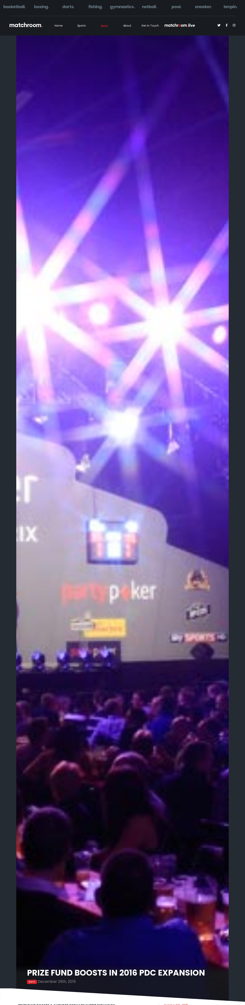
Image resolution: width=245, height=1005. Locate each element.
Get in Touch (150, 26)
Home (59, 26)
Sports (81, 26)
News (104, 26)
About (127, 26)
